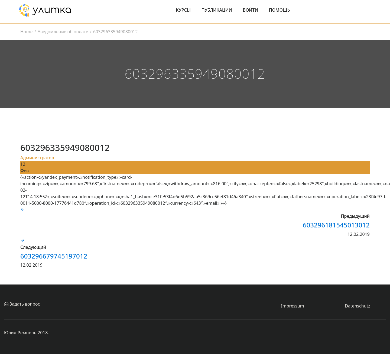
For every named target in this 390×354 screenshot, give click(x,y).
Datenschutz (357, 306)
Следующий (33, 247)
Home (26, 32)
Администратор (37, 158)
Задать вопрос (24, 304)
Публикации (217, 10)
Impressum (292, 306)
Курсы (183, 10)
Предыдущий (355, 216)
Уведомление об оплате (63, 32)
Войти (250, 10)
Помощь (279, 10)
